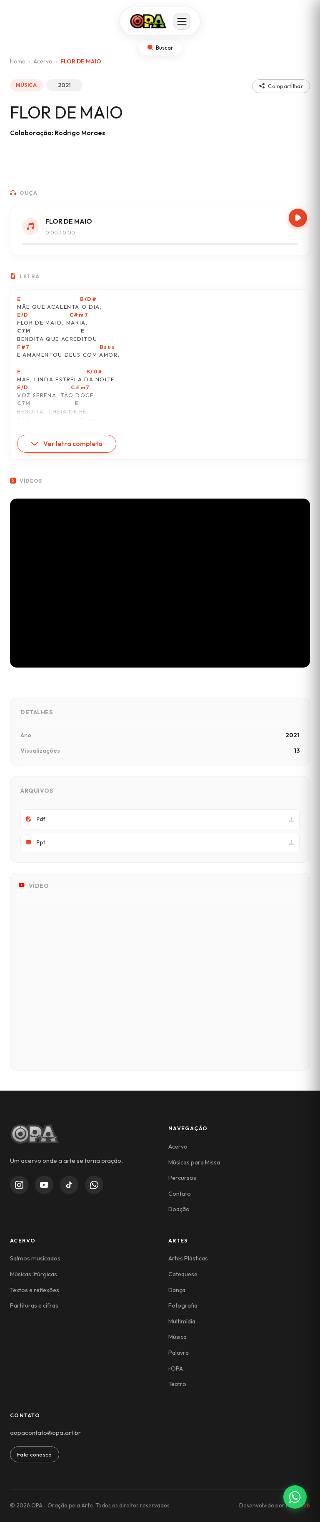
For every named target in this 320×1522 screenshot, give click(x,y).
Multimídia (181, 1321)
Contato (179, 1193)
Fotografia (183, 1305)
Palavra (178, 1352)
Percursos (182, 1178)
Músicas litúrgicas (33, 1274)
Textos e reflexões (34, 1290)
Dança (176, 1290)
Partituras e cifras (34, 1305)
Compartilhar (281, 86)
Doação (179, 1209)
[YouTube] (44, 1185)
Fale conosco (34, 1454)
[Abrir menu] (182, 21)
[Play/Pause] (298, 218)
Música (177, 1337)
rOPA (175, 1368)
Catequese (183, 1274)
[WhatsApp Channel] (94, 1185)
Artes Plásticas (188, 1258)
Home (17, 61)
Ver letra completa (66, 444)
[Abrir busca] (160, 47)
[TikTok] (69, 1185)
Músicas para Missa (194, 1162)
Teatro (177, 1384)
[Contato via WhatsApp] (295, 1497)
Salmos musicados (35, 1258)
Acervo (42, 61)
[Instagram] (19, 1185)
